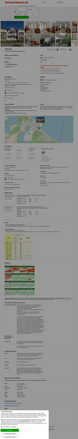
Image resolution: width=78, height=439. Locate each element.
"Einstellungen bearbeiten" (24, 420)
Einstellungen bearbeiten (9, 433)
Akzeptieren (9, 430)
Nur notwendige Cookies (9, 437)
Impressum (13, 426)
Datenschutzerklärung (5, 426)
